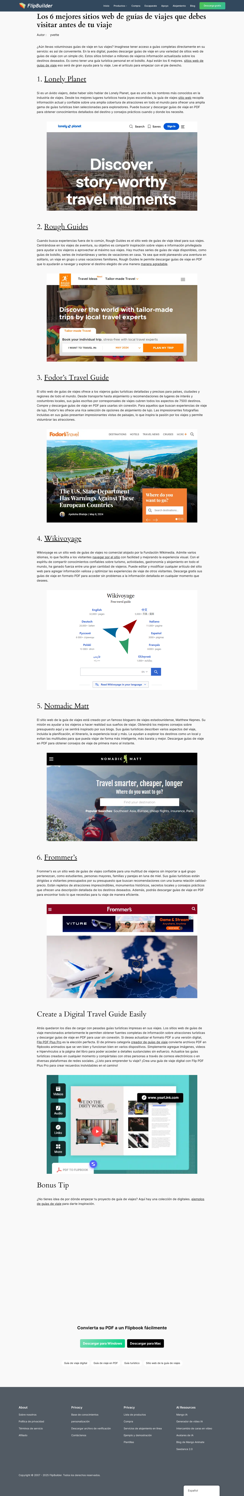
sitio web (184, 98)
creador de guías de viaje (149, 1042)
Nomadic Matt (66, 706)
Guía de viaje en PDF (106, 1363)
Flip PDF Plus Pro (49, 1042)
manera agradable (154, 264)
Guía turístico (132, 1363)
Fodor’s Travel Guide (76, 378)
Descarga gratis (212, 5)
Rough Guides (66, 227)
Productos (119, 5)
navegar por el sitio (106, 557)
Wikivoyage (62, 539)
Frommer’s (60, 857)
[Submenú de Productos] (126, 5)
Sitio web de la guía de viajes (163, 1363)
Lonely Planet (65, 79)
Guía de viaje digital (75, 1363)
